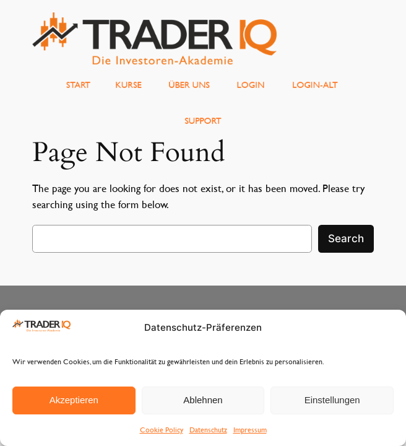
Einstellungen (332, 400)
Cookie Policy (161, 429)
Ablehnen (202, 400)
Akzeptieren (74, 400)
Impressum (250, 429)
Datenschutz (208, 429)
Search (346, 238)
